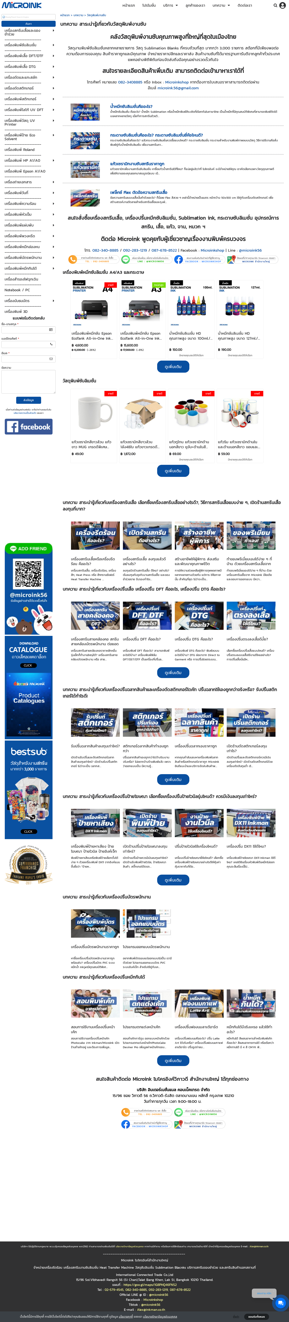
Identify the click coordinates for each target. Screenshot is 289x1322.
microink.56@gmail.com (178, 88)
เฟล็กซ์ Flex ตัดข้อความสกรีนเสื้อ (138, 192)
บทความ (78, 15)
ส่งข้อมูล (28, 400)
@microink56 (250, 250)
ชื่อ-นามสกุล (9, 324)
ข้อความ (6, 368)
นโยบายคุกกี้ (126, 1316)
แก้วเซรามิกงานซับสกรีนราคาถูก (137, 164)
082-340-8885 (105, 250)
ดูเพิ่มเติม (173, 673)
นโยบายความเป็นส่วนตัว (25, 413)
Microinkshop (177, 82)
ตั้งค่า (236, 1317)
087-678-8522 (164, 250)
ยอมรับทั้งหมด (256, 1317)
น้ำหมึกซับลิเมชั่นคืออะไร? (131, 106)
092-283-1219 (135, 250)
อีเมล (5, 353)
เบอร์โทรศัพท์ (10, 339)
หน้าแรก (65, 15)
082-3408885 (130, 82)
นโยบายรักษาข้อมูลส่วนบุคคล (160, 1316)
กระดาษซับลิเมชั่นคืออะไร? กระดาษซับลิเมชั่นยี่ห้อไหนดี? (156, 135)
